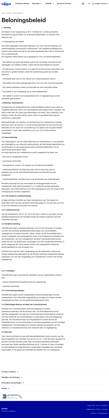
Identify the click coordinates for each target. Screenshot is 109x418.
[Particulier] (36, 3)
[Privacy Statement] (102, 413)
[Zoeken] (89, 3)
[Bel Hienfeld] (101, 409)
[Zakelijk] (48, 3)
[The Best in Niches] (22, 3)
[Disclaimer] (93, 413)
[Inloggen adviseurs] (99, 3)
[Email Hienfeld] (90, 409)
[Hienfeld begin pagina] (6, 3)
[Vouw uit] (10, 372)
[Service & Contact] (64, 3)
